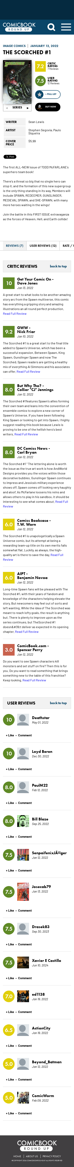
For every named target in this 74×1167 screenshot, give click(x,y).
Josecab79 (41, 887)
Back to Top (58, 266)
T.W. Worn (26, 524)
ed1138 (38, 994)
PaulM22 (40, 785)
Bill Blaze (40, 819)
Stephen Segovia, (40, 130)
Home (17, 1156)
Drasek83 (41, 927)
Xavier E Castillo (46, 960)
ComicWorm (43, 1096)
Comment (25, 735)
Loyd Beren (42, 751)
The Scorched (23, 52)
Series (17, 107)
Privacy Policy (52, 1156)
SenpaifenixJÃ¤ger (49, 853)
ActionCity (41, 1028)
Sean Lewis (36, 122)
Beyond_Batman (47, 1062)
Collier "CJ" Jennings (35, 390)
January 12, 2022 (44, 46)
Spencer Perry (30, 650)
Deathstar (41, 718)
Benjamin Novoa (32, 578)
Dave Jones (27, 283)
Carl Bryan (27, 452)
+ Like (10, 735)
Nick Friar (26, 332)
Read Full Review (15, 313)
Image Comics (14, 46)
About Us (32, 1156)
